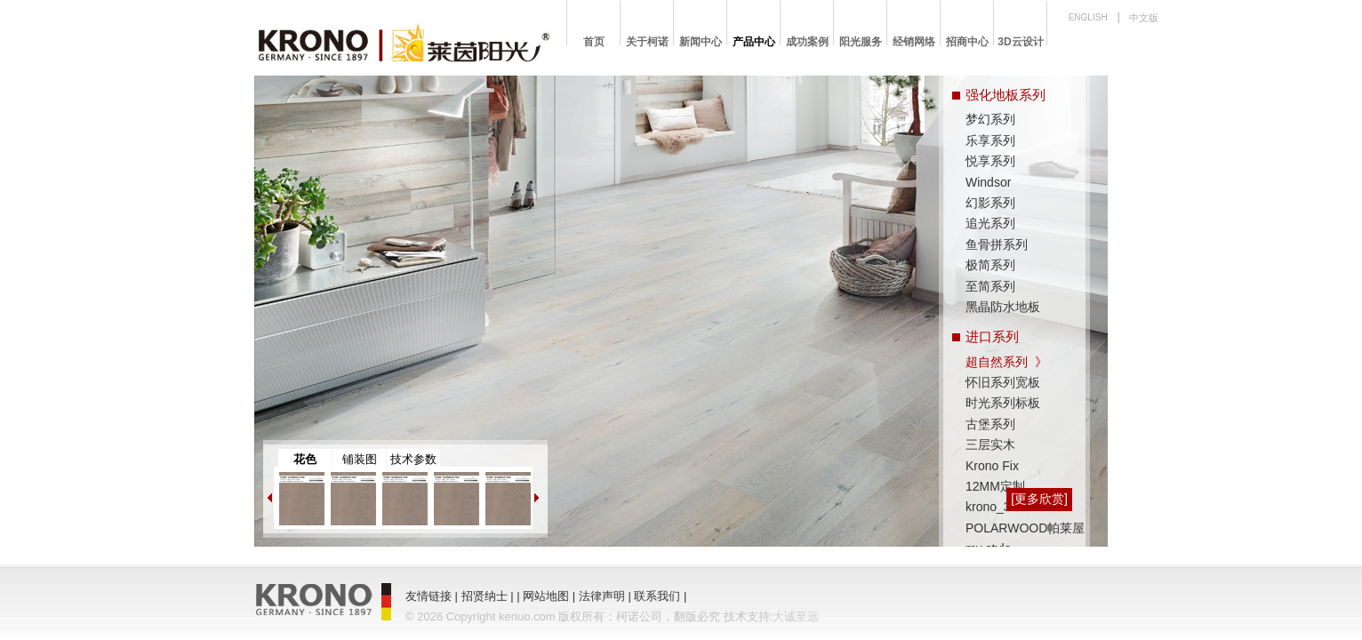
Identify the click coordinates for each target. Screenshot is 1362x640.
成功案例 (807, 42)
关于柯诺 (647, 42)
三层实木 (990, 444)
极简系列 (990, 265)
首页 (594, 42)
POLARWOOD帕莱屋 (1025, 528)
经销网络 (914, 42)
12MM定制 (995, 486)
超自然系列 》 (1006, 362)
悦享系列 (990, 161)
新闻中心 (700, 42)
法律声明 (602, 596)
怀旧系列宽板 (1002, 382)
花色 (304, 459)
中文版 (1143, 17)
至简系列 (990, 286)
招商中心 (967, 42)
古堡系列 (990, 424)
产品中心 (754, 42)
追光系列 (990, 223)
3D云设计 (1020, 42)
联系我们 (657, 596)
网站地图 (546, 596)
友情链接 (428, 596)
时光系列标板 (1002, 403)
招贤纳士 (484, 596)
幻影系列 (990, 203)
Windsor (988, 182)
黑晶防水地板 (1002, 307)
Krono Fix (992, 466)
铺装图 (359, 459)
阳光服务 (860, 42)
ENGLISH (1088, 17)
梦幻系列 (990, 119)
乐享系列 (990, 140)
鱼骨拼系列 (996, 244)
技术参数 (413, 459)
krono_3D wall (1005, 507)
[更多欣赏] (1039, 499)
